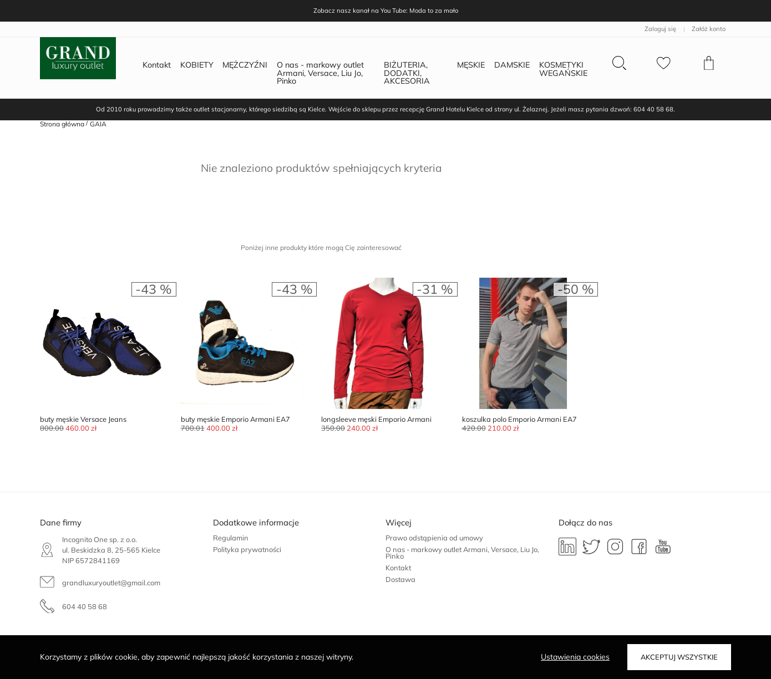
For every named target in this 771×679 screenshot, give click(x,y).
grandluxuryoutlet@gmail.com (111, 582)
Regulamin (230, 537)
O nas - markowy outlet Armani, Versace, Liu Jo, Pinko (462, 553)
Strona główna (62, 124)
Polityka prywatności (247, 549)
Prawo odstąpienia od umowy (434, 537)
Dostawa (400, 579)
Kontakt (398, 567)
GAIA (98, 124)
